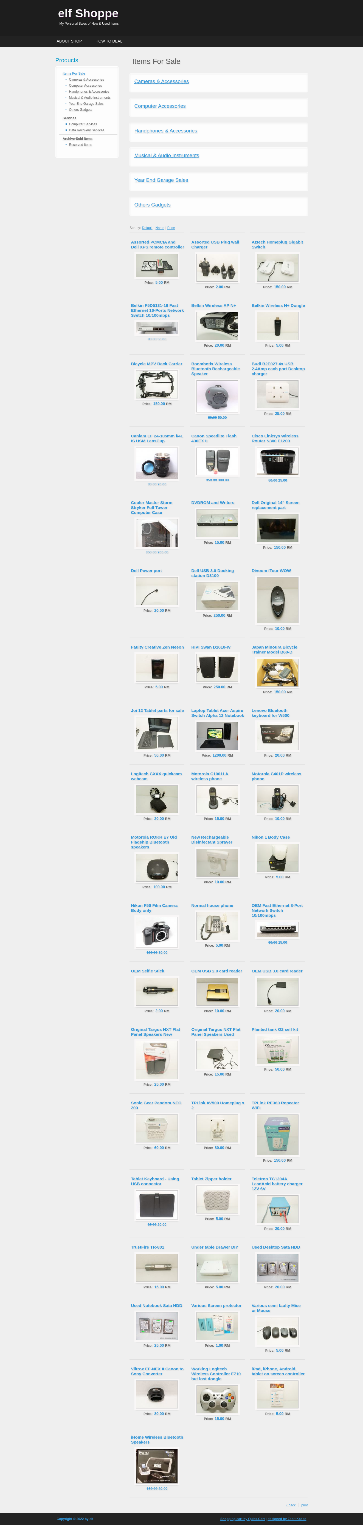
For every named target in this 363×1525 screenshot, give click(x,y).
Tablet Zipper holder (211, 1178)
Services (69, 118)
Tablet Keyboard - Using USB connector (155, 1181)
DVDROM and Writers (212, 502)
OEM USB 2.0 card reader (216, 971)
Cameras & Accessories (86, 79)
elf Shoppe (88, 13)
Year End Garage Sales (86, 104)
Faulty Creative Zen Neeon (157, 647)
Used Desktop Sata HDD (276, 1247)
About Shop (69, 41)
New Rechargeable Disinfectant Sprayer (211, 839)
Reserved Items (80, 145)
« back (291, 1505)
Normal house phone (212, 905)
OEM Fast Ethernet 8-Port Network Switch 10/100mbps (277, 910)
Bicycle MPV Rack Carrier (156, 363)
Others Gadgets (80, 110)
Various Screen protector (216, 1305)
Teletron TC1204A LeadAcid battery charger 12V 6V (277, 1183)
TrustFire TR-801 (147, 1247)
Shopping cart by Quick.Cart (242, 1519)
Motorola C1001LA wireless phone (209, 776)
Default (147, 228)
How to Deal (108, 41)
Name (160, 228)
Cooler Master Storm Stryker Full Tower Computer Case (151, 507)
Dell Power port (146, 570)
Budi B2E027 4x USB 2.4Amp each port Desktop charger (278, 368)
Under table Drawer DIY (214, 1247)
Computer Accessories (85, 85)
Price (171, 228)
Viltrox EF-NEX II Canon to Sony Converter (157, 1371)
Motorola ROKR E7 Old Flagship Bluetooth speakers (154, 842)
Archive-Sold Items (78, 139)
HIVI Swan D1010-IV (211, 647)
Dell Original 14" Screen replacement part (276, 505)
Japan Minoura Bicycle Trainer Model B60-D (274, 649)
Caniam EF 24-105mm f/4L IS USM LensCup (157, 438)
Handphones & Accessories (89, 92)
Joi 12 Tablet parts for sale (157, 710)
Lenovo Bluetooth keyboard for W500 (270, 713)
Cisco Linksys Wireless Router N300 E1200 (275, 438)
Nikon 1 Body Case (271, 837)
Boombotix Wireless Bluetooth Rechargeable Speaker (215, 368)
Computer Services (83, 124)
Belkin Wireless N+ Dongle (278, 305)
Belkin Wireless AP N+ (213, 305)
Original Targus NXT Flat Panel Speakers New (155, 1032)
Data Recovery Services (87, 130)
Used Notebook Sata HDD (156, 1305)
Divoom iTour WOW (271, 570)
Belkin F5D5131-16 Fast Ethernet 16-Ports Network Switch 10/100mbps (157, 310)
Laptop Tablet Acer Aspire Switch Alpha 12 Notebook (217, 713)
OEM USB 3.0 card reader (277, 971)
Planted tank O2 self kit (275, 1029)
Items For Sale (74, 73)
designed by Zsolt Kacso (287, 1519)
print (304, 1505)
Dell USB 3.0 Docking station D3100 (212, 573)
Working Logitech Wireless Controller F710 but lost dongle (216, 1373)
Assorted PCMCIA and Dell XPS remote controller (157, 244)
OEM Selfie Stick (147, 971)
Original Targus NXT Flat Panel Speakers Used (215, 1032)
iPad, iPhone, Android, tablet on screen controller (278, 1371)
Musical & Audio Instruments (90, 98)
